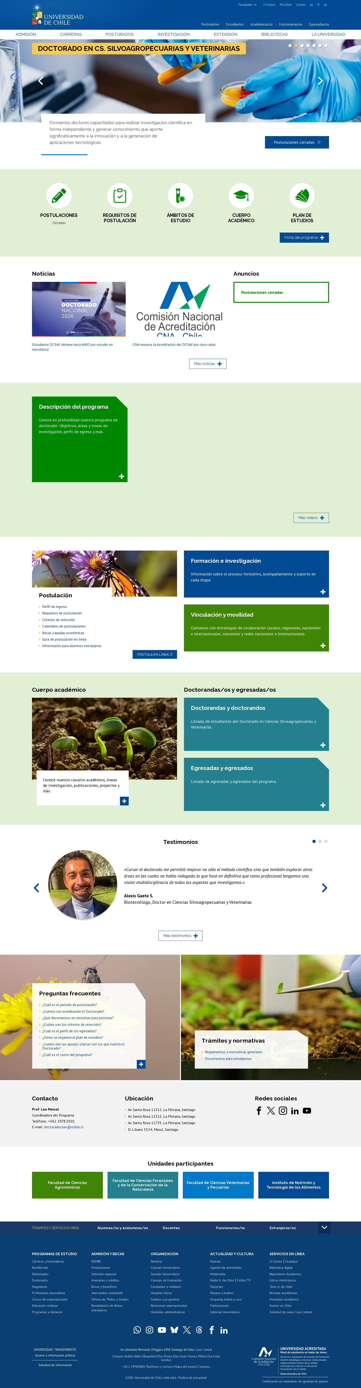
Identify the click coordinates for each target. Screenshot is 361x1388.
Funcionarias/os (290, 25)
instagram (283, 1112)
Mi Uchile (286, 5)
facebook (259, 1112)
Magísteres (39, 1289)
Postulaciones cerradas (294, 143)
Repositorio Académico (285, 1276)
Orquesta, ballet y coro (226, 1302)
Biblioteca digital (281, 1270)
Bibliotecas (263, 34)
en (311, 5)
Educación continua (45, 1308)
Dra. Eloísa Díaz (163, 1358)
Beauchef (145, 1358)
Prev (41, 81)
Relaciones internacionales (169, 1308)
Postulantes (210, 25)
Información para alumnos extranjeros (72, 648)
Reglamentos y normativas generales (233, 1053)
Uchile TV (244, 1282)
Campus (113, 1358)
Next (320, 81)
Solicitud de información (55, 1367)
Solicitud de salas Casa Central (291, 1314)
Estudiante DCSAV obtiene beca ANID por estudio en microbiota (72, 349)
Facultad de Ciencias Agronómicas (67, 1186)
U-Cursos (269, 5)
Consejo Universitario (165, 1270)
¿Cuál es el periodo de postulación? (69, 1006)
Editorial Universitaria (224, 1314)
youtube (307, 1112)
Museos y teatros (222, 1295)
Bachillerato (40, 1270)
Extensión (219, 34)
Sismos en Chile (280, 1308)
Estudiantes (235, 25)
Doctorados (40, 1282)
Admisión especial (103, 1276)
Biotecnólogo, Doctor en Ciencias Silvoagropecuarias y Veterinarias (190, 903)
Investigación (173, 34)
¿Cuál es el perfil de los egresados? (69, 1032)
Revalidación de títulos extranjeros (106, 1310)
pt (325, 5)
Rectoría (156, 1264)
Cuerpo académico (241, 219)
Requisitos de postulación (120, 219)
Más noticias (204, 366)
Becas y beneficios (104, 1289)
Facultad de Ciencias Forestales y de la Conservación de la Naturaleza (143, 1186)
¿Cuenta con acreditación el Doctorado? (73, 1012)
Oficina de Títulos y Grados (110, 1302)
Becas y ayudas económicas (63, 635)
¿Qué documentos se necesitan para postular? (78, 1019)
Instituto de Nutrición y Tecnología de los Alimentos (294, 1186)
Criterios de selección (58, 621)
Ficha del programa (301, 239)
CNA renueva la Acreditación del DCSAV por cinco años (174, 346)
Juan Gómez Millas (187, 1358)
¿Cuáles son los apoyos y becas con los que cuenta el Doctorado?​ (83, 1047)
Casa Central (203, 1352)
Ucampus (291, 1264)
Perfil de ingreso (54, 608)
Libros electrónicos (283, 1282)
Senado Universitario (165, 1276)
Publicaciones (219, 1308)
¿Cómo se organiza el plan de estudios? (72, 1038)
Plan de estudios (302, 219)
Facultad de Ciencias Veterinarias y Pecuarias (218, 1186)
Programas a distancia (47, 1314)
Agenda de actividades (226, 1270)
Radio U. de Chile (222, 1282)
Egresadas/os (319, 25)
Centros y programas (165, 1302)
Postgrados (125, 34)
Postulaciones (59, 217)
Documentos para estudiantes (228, 1059)
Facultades (246, 5)
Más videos (308, 520)
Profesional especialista (48, 1295)
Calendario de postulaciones (64, 628)
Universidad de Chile (148, 1375)
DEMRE (96, 1264)
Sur (204, 1358)
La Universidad (312, 34)
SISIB (130, 1375)
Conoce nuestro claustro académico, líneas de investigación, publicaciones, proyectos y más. (81, 787)
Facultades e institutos (166, 1289)
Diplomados (40, 1276)
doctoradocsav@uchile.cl (63, 1128)
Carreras (82, 34)
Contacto (203, 1365)
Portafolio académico (284, 1302)
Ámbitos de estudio (180, 219)
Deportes (216, 1289)
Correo (300, 5)
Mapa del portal (184, 1365)
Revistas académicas (283, 1295)
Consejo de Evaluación (166, 1282)
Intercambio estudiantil (107, 1295)
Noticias (215, 1264)
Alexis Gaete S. (139, 897)
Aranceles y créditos (105, 1282)
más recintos (216, 1358)
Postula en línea (153, 655)
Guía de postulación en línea (64, 641)
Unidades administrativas (168, 1314)
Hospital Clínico (161, 1295)
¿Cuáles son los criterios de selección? (71, 1025)
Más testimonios (177, 937)
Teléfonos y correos (159, 1365)
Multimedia (217, 1276)
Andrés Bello (128, 1358)
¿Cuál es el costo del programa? (67, 1056)
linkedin (295, 1112)
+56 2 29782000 (133, 1365)
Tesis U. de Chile (281, 1289)
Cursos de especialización (50, 1302)
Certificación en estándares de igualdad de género (296, 1383)
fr (319, 5)
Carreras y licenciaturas (48, 1264)
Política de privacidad (192, 1375)
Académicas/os (261, 25)
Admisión (42, 34)
